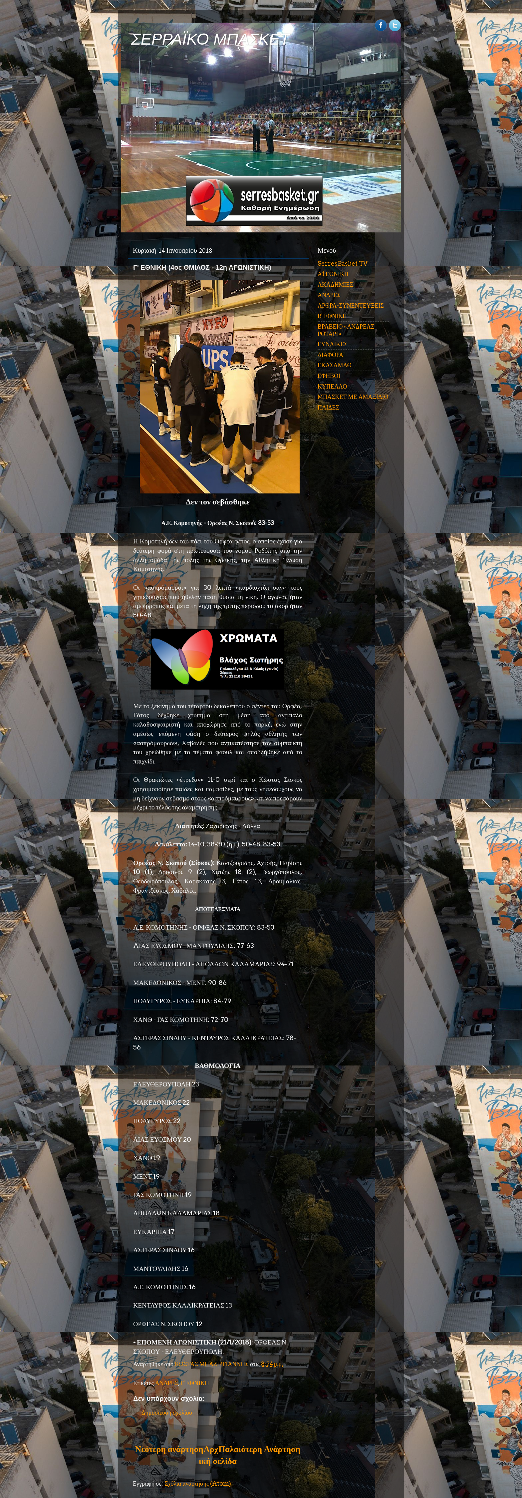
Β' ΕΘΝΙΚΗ (332, 315)
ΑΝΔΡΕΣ (166, 1382)
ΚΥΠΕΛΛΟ (332, 386)
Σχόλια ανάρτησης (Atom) (197, 1483)
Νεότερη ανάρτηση (169, 1449)
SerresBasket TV (343, 263)
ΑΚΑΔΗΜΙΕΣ (335, 284)
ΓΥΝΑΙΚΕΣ (333, 344)
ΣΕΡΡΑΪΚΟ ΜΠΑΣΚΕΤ (210, 39)
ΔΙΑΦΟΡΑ (330, 354)
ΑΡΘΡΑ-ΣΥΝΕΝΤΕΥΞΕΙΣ (351, 305)
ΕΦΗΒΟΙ (329, 375)
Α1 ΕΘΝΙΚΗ (333, 273)
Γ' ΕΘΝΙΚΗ (194, 1382)
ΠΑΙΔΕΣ (328, 407)
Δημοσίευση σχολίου (166, 1412)
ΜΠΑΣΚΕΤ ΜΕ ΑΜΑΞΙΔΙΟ (353, 396)
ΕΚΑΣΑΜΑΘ (335, 365)
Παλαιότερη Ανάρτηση (259, 1449)
